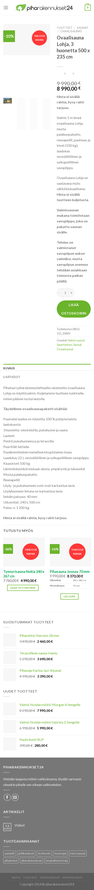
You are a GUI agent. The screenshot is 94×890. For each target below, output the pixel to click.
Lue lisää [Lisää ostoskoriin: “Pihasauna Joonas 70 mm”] (69, 596)
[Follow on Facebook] (7, 797)
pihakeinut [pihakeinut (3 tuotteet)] (11, 860)
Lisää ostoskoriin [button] (23, 587)
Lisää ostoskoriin (73, 309)
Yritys (16, 877)
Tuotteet (65, 27)
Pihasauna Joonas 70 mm (70, 571)
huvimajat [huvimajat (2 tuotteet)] (60, 853)
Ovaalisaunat (71, 31)
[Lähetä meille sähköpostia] (15, 797)
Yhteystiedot (50, 877)
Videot (20, 825)
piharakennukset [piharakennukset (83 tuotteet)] (31, 860)
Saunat (83, 27)
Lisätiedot (12, 377)
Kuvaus (9, 368)
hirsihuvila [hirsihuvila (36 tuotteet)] (44, 853)
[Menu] (5, 7)
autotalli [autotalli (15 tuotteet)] (9, 853)
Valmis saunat (76, 340)
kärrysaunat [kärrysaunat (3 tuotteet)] (77, 853)
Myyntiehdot (73, 877)
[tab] (47, 368)
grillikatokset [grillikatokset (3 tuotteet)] (26, 853)
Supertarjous (64, 344)
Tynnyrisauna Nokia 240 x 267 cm (23, 573)
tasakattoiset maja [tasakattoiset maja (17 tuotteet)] (57, 860)
